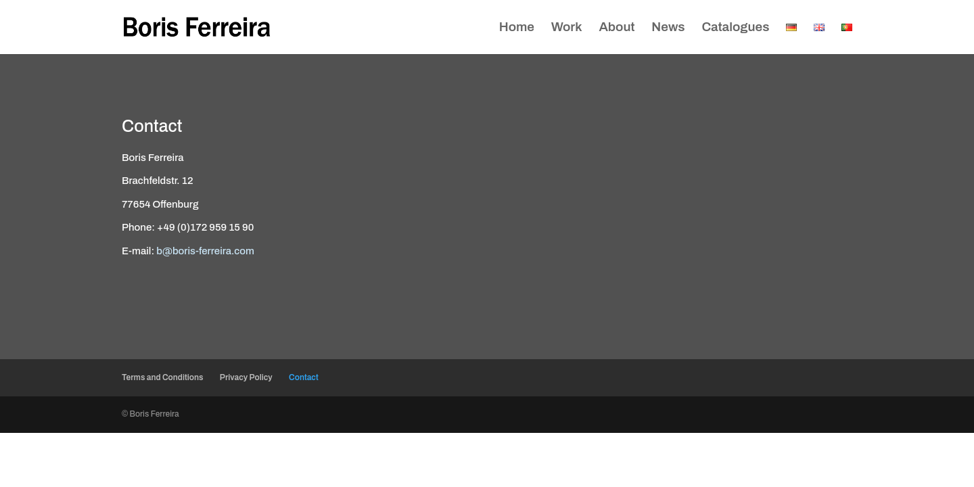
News (668, 28)
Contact (304, 377)
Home (516, 28)
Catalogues (735, 28)
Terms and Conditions (162, 377)
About (616, 28)
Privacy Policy (246, 377)
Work (566, 28)
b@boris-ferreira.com (205, 251)
